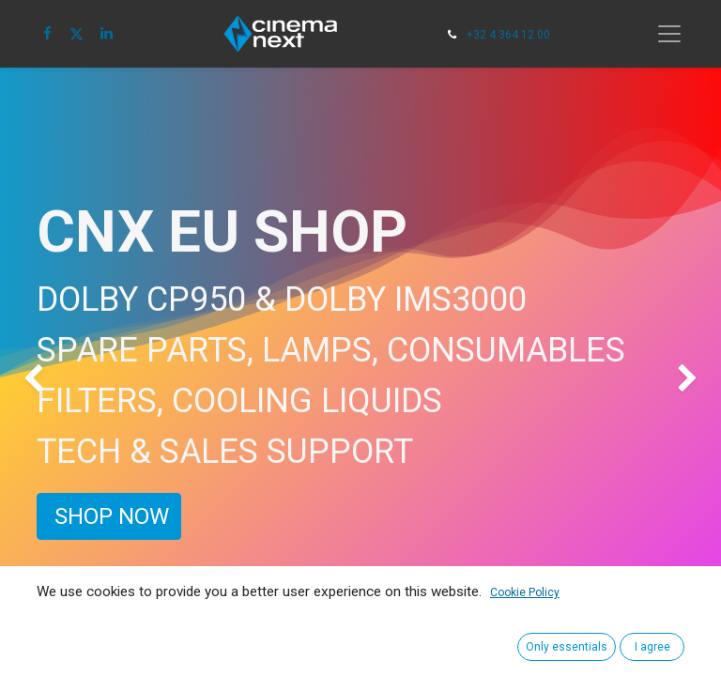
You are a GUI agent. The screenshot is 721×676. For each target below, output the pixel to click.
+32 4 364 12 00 (508, 34)
